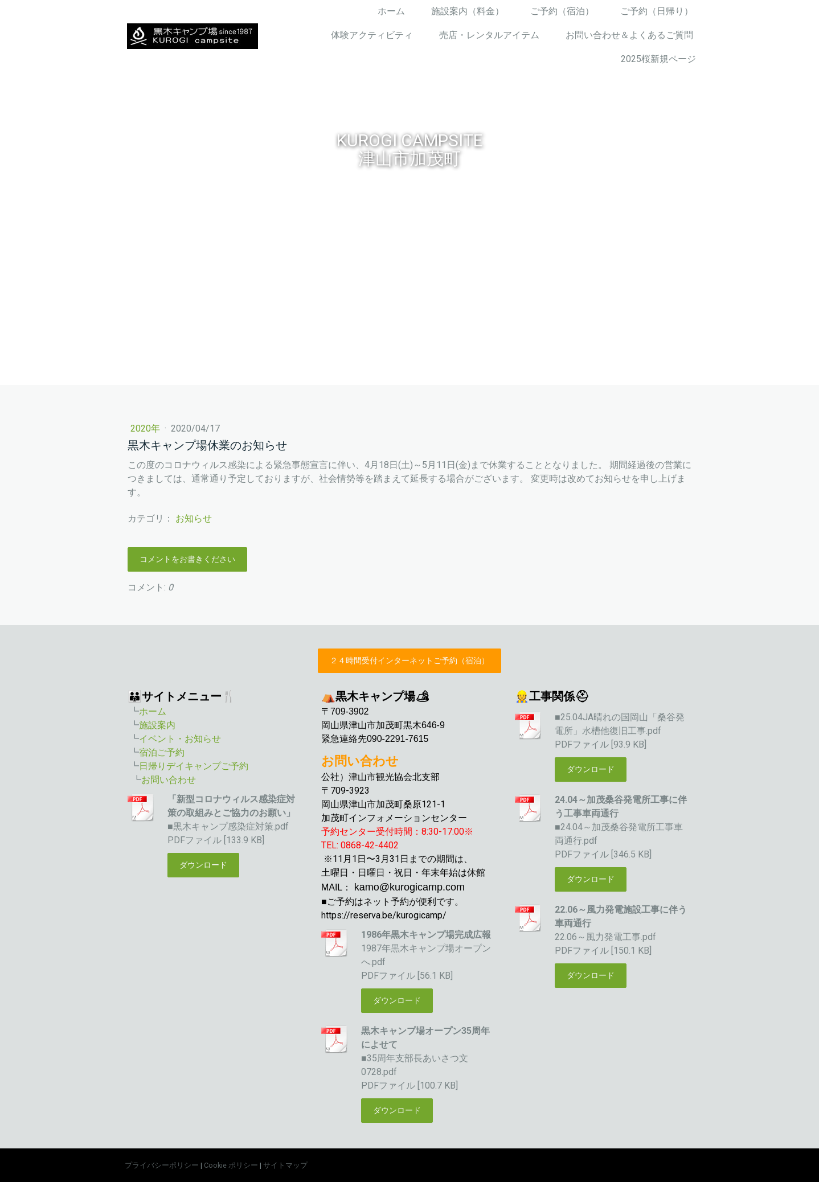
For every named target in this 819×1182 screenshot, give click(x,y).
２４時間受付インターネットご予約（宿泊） (409, 660)
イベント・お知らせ (180, 738)
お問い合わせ (168, 779)
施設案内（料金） (467, 11)
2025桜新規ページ (658, 59)
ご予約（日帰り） (656, 11)
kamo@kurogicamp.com (409, 887)
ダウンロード (203, 864)
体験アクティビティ (372, 35)
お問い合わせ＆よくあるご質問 (629, 35)
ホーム (391, 11)
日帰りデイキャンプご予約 (193, 766)
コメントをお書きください (187, 559)
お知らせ (193, 518)
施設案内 (157, 725)
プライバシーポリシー (162, 1165)
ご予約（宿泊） (562, 11)
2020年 (146, 428)
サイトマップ (285, 1165)
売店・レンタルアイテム (489, 35)
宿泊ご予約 (162, 752)
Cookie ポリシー (231, 1165)
